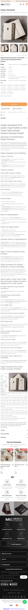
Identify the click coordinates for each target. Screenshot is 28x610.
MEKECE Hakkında (12, 593)
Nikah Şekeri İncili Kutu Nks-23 (19, 465)
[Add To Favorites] (26, 58)
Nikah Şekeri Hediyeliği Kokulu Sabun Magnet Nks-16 (5, 466)
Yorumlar (3, 430)
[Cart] (26, 4)
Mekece (2, 463)
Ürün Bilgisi (3, 118)
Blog (23, 590)
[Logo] (6, 4)
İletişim (18, 593)
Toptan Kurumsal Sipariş (15, 590)
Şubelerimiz (6, 590)
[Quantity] (14, 99)
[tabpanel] (7, 461)
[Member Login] (23, 4)
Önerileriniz (3, 437)
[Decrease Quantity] (2, 99)
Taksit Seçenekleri (5, 434)
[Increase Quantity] (26, 99)
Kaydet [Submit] (23, 577)
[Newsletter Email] (14, 577)
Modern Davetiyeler (8, 10)
